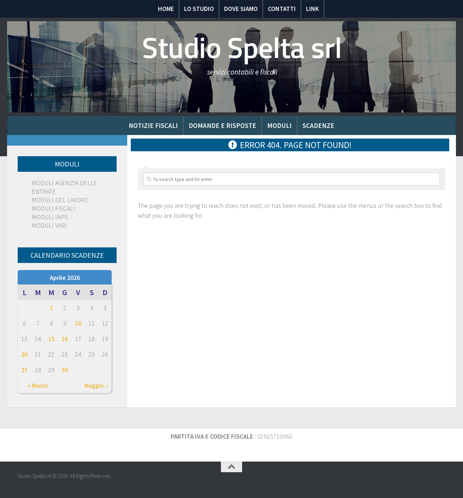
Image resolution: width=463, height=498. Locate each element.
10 (78, 323)
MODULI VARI (49, 225)
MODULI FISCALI (53, 208)
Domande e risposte (222, 125)
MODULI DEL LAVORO (60, 200)
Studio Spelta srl (242, 48)
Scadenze (318, 125)
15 (51, 339)
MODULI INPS (50, 217)
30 (64, 370)
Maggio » (96, 385)
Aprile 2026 (65, 278)
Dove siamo (241, 9)
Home (166, 9)
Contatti (282, 9)
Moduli (279, 125)
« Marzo (38, 385)
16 (64, 339)
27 (24, 370)
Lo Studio (199, 9)
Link (312, 9)
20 (24, 354)
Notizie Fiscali (153, 125)
